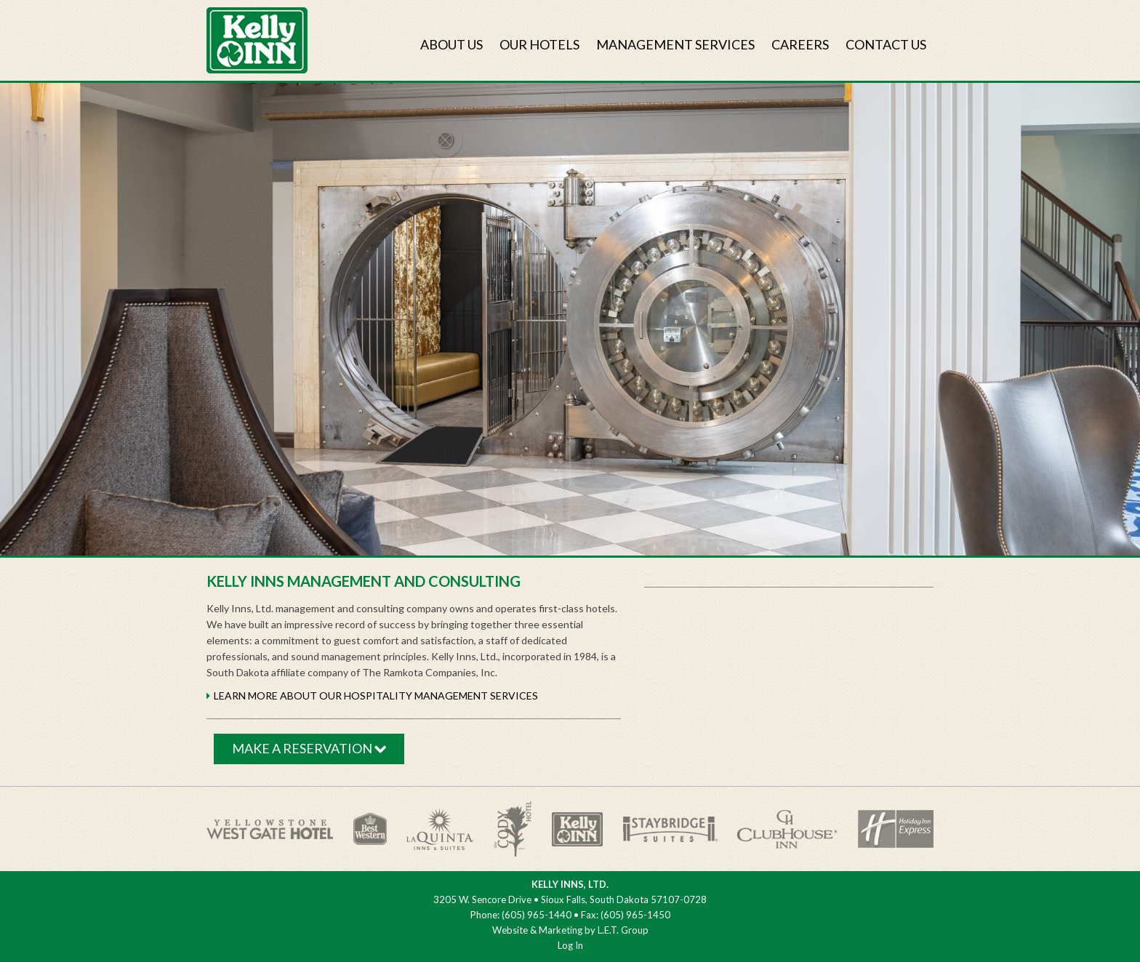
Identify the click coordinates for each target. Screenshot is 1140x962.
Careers (800, 44)
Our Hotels (539, 44)
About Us (451, 44)
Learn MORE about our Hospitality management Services (376, 695)
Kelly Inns (257, 40)
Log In (570, 945)
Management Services (675, 44)
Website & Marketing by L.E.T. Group (570, 930)
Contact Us (886, 44)
